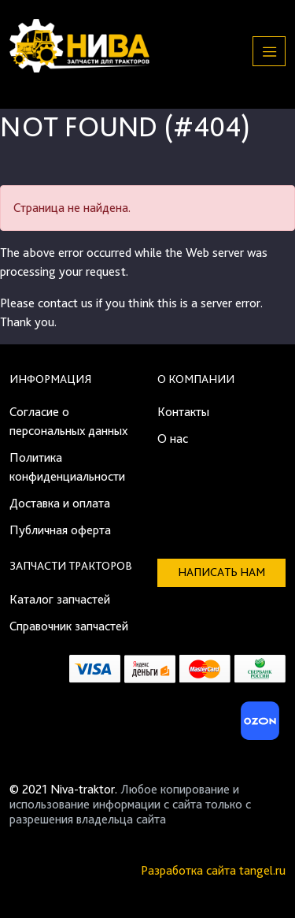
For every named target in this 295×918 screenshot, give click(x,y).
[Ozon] (258, 725)
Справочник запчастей (68, 626)
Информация (50, 379)
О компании (195, 379)
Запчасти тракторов (70, 566)
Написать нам (221, 572)
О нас (172, 438)
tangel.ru (262, 870)
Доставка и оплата (59, 503)
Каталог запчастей (59, 599)
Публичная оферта (60, 529)
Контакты (183, 411)
